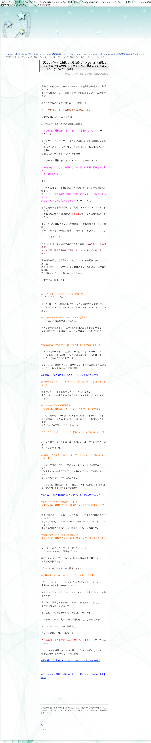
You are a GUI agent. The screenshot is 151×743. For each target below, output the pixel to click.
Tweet (43, 725)
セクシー (78, 54)
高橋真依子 (130, 54)
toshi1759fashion (101, 74)
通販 (123, 54)
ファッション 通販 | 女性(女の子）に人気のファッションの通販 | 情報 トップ (35, 54)
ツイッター (89, 710)
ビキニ (85, 54)
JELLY (71, 54)
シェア (43, 729)
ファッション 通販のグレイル (100, 54)
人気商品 (117, 54)
